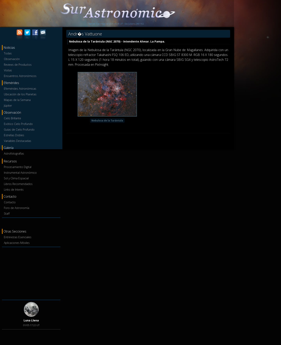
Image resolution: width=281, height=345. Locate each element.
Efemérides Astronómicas (20, 88)
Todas (8, 53)
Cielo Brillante (12, 118)
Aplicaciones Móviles (17, 243)
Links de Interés (14, 189)
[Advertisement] (31, 272)
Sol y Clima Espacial (16, 178)
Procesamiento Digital (17, 167)
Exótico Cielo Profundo (18, 124)
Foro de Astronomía (16, 208)
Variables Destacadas (17, 141)
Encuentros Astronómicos (20, 76)
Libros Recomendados (18, 184)
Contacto (10, 202)
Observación (12, 59)
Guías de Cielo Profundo (19, 129)
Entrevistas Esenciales (17, 237)
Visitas (8, 70)
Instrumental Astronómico (20, 172)
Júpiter (8, 105)
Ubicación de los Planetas (20, 94)
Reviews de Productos (18, 64)
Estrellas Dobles (14, 135)
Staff (7, 213)
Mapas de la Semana (17, 100)
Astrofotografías (14, 153)
